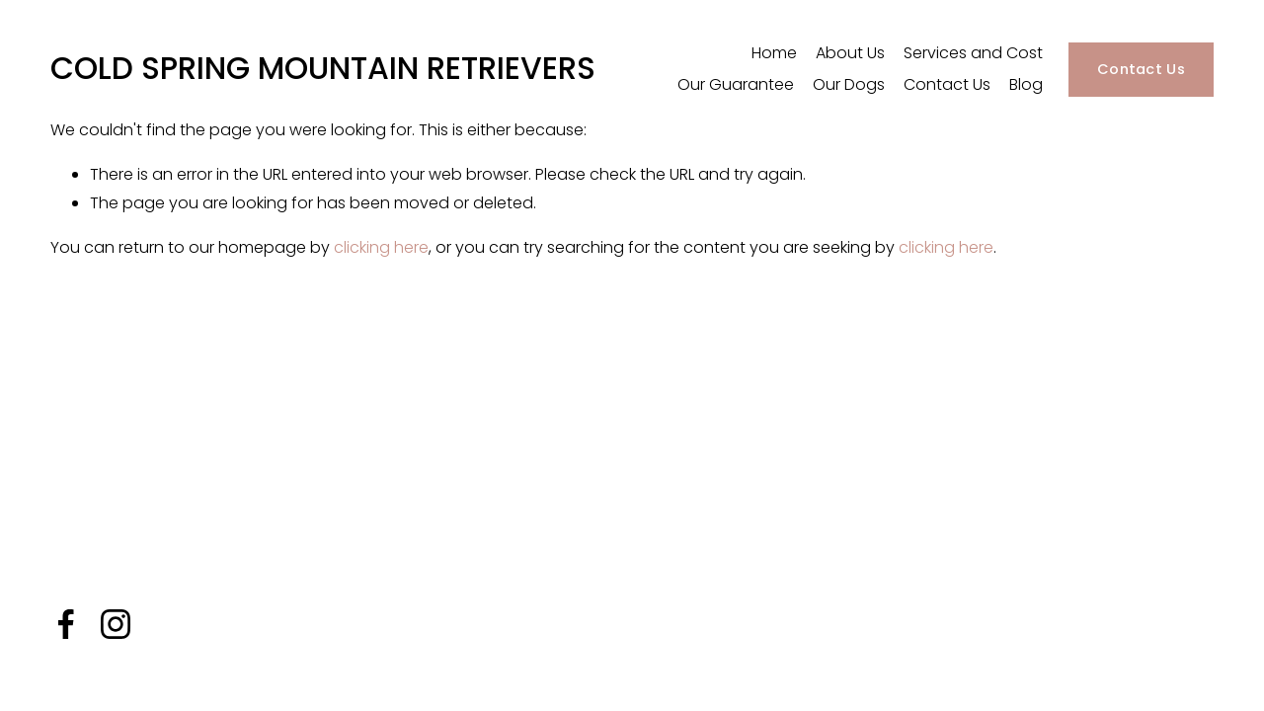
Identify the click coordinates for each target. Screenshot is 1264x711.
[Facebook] (66, 624)
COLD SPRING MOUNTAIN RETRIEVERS (322, 68)
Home (774, 52)
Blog (1026, 84)
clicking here (381, 247)
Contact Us (947, 84)
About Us (850, 52)
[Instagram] (115, 624)
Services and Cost (973, 52)
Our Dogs (849, 84)
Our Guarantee (735, 84)
